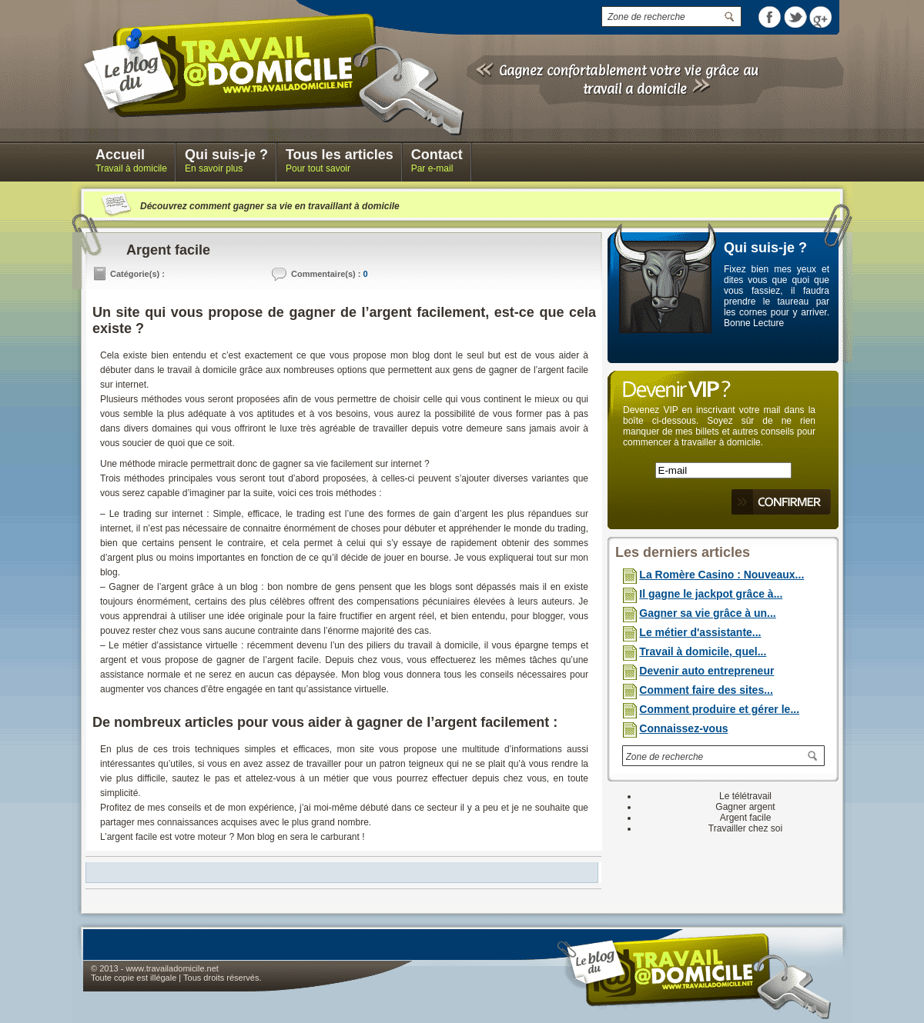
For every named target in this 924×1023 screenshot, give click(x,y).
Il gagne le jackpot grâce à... (710, 594)
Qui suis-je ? (765, 247)
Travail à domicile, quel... (702, 651)
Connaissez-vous (683, 728)
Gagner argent (745, 806)
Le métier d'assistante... (700, 632)
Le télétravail (745, 796)
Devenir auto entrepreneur (706, 671)
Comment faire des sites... (706, 690)
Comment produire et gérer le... (719, 709)
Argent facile (746, 817)
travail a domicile (635, 89)
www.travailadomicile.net (172, 968)
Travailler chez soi (745, 828)
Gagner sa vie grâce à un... (707, 613)
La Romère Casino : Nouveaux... (721, 574)
